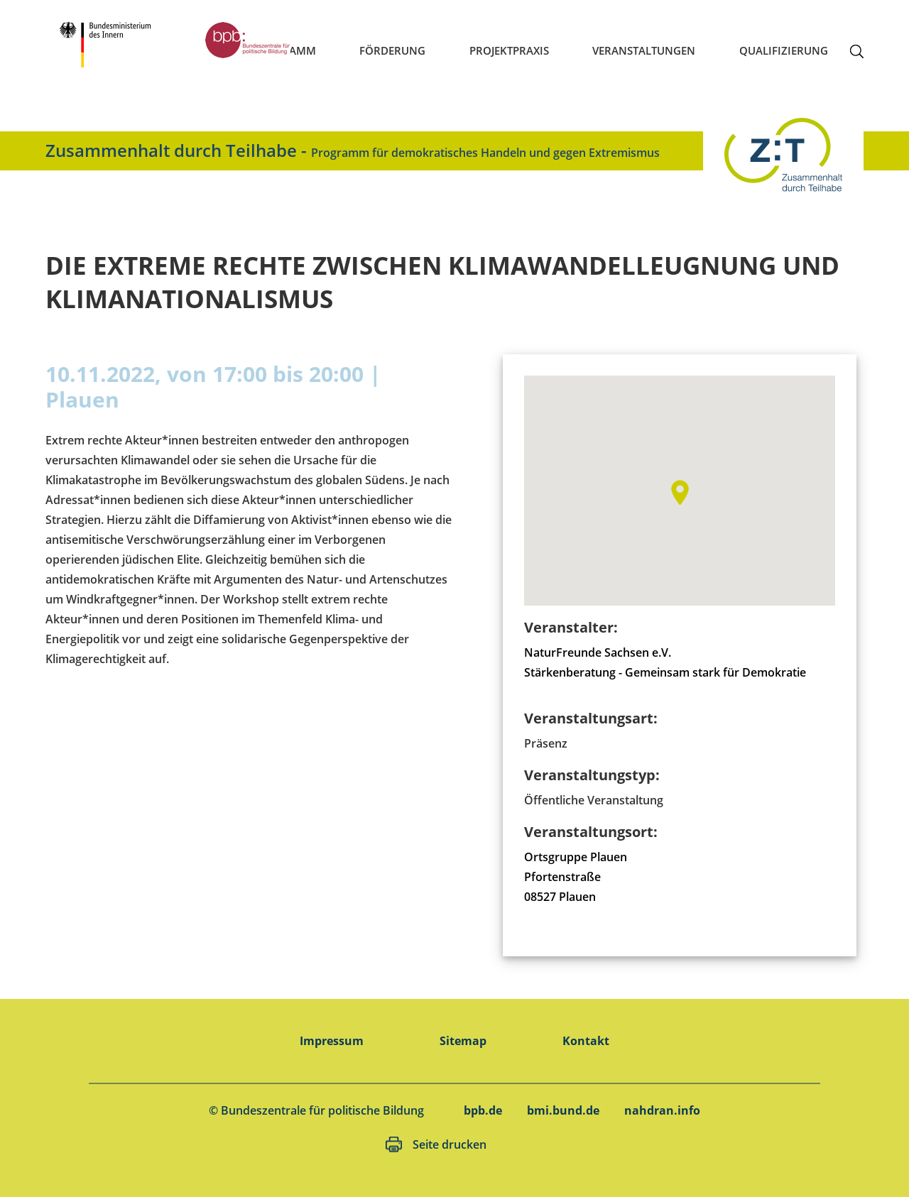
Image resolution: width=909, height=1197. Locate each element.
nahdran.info (662, 1110)
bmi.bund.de (563, 1110)
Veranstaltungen (643, 50)
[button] (680, 492)
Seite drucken (449, 1144)
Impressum (332, 1041)
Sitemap (463, 1041)
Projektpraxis (509, 50)
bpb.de (483, 1110)
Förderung (392, 50)
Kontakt (585, 1041)
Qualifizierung (783, 50)
